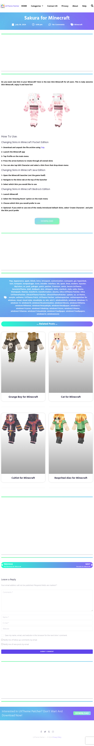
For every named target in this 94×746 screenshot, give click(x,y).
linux (68, 283)
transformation (44, 292)
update (70, 294)
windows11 (75, 305)
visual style (27, 300)
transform (33, 292)
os (24, 286)
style (70, 289)
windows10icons (62, 303)
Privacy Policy (57, 737)
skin (42, 289)
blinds (32, 281)
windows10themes (23, 305)
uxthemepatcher (62, 297)
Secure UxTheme (74, 286)
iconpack (18, 283)
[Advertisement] (47, 54)
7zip (42, 147)
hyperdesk (81, 281)
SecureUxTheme (19, 289)
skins (56, 289)
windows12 (41, 314)
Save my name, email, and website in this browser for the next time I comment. (36, 635)
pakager (34, 286)
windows (72, 300)
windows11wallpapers (75, 311)
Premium (56, 286)
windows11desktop (40, 308)
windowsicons (53, 314)
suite (75, 289)
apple (27, 281)
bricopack (46, 281)
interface (52, 283)
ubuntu (55, 292)
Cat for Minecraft (71, 397)
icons (37, 283)
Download (47, 221)
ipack (62, 283)
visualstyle (37, 300)
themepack (16, 292)
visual (19, 300)
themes (25, 292)
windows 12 (16, 303)
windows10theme (77, 303)
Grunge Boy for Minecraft (23, 397)
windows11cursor (23, 308)
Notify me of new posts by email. (16, 644)
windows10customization (43, 303)
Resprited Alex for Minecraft (70, 478)
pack (28, 286)
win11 (52, 300)
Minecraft (78, 24)
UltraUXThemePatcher (56, 294)
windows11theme (71, 308)
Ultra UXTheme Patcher (70, 292)
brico (38, 281)
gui (75, 281)
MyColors (18, 286)
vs (44, 300)
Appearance (19, 281)
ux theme (81, 294)
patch (41, 286)
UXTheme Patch (31, 297)
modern (74, 283)
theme (80, 289)
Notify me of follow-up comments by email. (20, 640)
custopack (68, 281)
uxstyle (12, 297)
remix (63, 286)
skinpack (49, 289)
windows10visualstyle (41, 305)
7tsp (11, 281)
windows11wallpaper (56, 311)
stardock (63, 289)
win (47, 300)
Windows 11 (82, 300)
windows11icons (56, 308)
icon (11, 283)
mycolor (82, 283)
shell (29, 289)
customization (57, 281)
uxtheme (20, 297)
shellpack (36, 289)
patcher (48, 286)
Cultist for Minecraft (23, 478)
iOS (58, 283)
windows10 (26, 303)
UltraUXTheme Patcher (36, 294)
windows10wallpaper (61, 305)
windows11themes (19, 311)
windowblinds (62, 300)
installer (43, 283)
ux (75, 294)
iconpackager (28, 283)
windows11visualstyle (37, 311)
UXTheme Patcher (46, 297)
